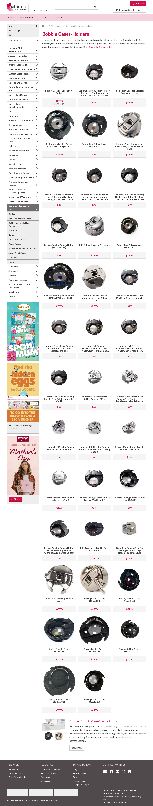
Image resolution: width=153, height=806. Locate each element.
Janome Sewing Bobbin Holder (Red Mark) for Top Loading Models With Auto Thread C (94, 93)
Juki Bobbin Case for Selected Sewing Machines (129, 91)
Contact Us (138, 3)
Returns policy (79, 773)
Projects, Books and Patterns (18, 183)
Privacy (76, 777)
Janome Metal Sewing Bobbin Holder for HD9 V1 (129, 448)
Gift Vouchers (15, 125)
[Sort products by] (23, 40)
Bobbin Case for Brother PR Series (59, 91)
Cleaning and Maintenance (21, 69)
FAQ (75, 769)
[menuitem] (10, 17)
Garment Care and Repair (21, 120)
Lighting (12, 146)
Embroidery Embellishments (16, 105)
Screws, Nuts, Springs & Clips (22, 248)
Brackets (12, 230)
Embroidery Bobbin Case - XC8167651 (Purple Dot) (59, 145)
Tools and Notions (17, 280)
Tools (11, 262)
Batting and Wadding (19, 60)
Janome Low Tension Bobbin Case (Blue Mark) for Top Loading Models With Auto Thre (59, 198)
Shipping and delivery (19, 777)
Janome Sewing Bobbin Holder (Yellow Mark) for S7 (94, 498)
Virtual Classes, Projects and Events (20, 286)
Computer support (81, 784)
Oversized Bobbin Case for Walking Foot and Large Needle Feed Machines (129, 550)
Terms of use (79, 781)
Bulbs (11, 235)
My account (14, 769)
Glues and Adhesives (18, 129)
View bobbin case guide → (101, 47)
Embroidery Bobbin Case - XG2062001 (94, 145)
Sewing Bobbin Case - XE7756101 (94, 650)
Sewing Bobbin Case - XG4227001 (59, 700)
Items (127, 10)
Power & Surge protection (21, 177)
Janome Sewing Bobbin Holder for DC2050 (129, 498)
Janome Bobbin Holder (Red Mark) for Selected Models (129, 296)
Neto (124, 802)
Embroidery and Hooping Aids (20, 89)
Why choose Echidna (50, 769)
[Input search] (73, 7)
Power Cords (14, 244)
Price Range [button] (23, 30)
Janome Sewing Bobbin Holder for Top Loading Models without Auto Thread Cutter (59, 550)
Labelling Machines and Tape (19, 140)
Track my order (16, 773)
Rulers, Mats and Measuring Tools (16, 191)
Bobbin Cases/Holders (20, 218)
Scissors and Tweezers (19, 197)
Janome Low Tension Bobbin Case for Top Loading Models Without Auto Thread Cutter (94, 197)
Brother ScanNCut (17, 64)
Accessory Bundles (17, 55)
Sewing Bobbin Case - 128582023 (94, 599)
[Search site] (95, 7)
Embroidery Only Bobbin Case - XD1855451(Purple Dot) (59, 296)
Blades (11, 213)
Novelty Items (15, 164)
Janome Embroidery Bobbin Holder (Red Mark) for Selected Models (59, 348)
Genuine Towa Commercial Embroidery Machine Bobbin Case (129, 146)
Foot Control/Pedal (18, 239)
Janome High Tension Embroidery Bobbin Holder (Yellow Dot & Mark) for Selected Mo (129, 350)
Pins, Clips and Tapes (18, 173)
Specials (12, 296)
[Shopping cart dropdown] (144, 10)
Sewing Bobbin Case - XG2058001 (129, 650)
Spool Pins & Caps (17, 253)
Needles (12, 159)
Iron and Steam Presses (20, 134)
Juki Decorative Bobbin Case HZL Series (94, 549)
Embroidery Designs (18, 99)
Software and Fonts (18, 201)
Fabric (11, 111)
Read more (76, 747)
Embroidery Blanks (17, 95)
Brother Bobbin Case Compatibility (93, 721)
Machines (13, 155)
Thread (12, 275)
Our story (45, 777)
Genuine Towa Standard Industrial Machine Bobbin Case (94, 298)
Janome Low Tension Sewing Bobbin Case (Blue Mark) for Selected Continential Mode (129, 197)
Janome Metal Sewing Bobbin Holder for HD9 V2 (59, 498)
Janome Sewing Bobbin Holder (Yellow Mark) (59, 246)
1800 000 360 (39, 10)
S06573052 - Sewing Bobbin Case (59, 599)
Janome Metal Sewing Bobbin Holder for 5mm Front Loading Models (94, 449)
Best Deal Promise (49, 773)
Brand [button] (23, 26)
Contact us (46, 781)
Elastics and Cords (17, 82)
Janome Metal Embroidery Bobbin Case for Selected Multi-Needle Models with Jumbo (129, 400)
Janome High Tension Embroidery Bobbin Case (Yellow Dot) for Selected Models (94, 350)
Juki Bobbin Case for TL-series (94, 245)
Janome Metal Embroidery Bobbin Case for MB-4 (94, 397)
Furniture (13, 116)
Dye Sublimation (16, 78)
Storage (12, 271)
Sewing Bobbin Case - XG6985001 (94, 700)
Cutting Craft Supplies (19, 73)
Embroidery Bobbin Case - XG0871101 (129, 246)
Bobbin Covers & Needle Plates (20, 224)
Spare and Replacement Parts (20, 208)
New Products (15, 292)
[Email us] (105, 771)
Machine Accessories (18, 150)
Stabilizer (13, 266)
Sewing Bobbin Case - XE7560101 (59, 650)
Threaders (13, 257)
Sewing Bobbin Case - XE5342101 (129, 599)
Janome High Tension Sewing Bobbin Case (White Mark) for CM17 (59, 399)
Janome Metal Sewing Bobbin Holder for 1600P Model (59, 448)
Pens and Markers (17, 168)
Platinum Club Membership (15, 50)
